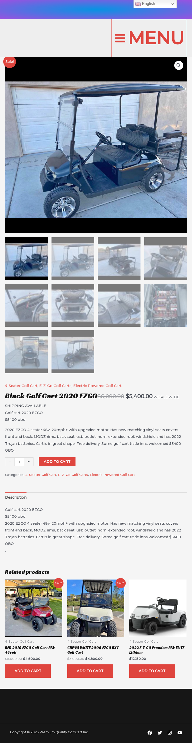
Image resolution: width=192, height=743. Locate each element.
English (145, 4)
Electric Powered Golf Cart (97, 385)
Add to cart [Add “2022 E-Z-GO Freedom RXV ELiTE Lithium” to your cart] (152, 670)
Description (15, 497)
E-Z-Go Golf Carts (55, 385)
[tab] (15, 497)
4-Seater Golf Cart (21, 385)
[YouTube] (180, 732)
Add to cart (57, 461)
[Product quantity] (19, 461)
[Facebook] (150, 732)
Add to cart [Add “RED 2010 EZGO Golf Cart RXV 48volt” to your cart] (27, 670)
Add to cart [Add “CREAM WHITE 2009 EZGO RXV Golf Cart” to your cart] (90, 670)
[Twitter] (160, 732)
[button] (178, 65)
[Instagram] (170, 732)
